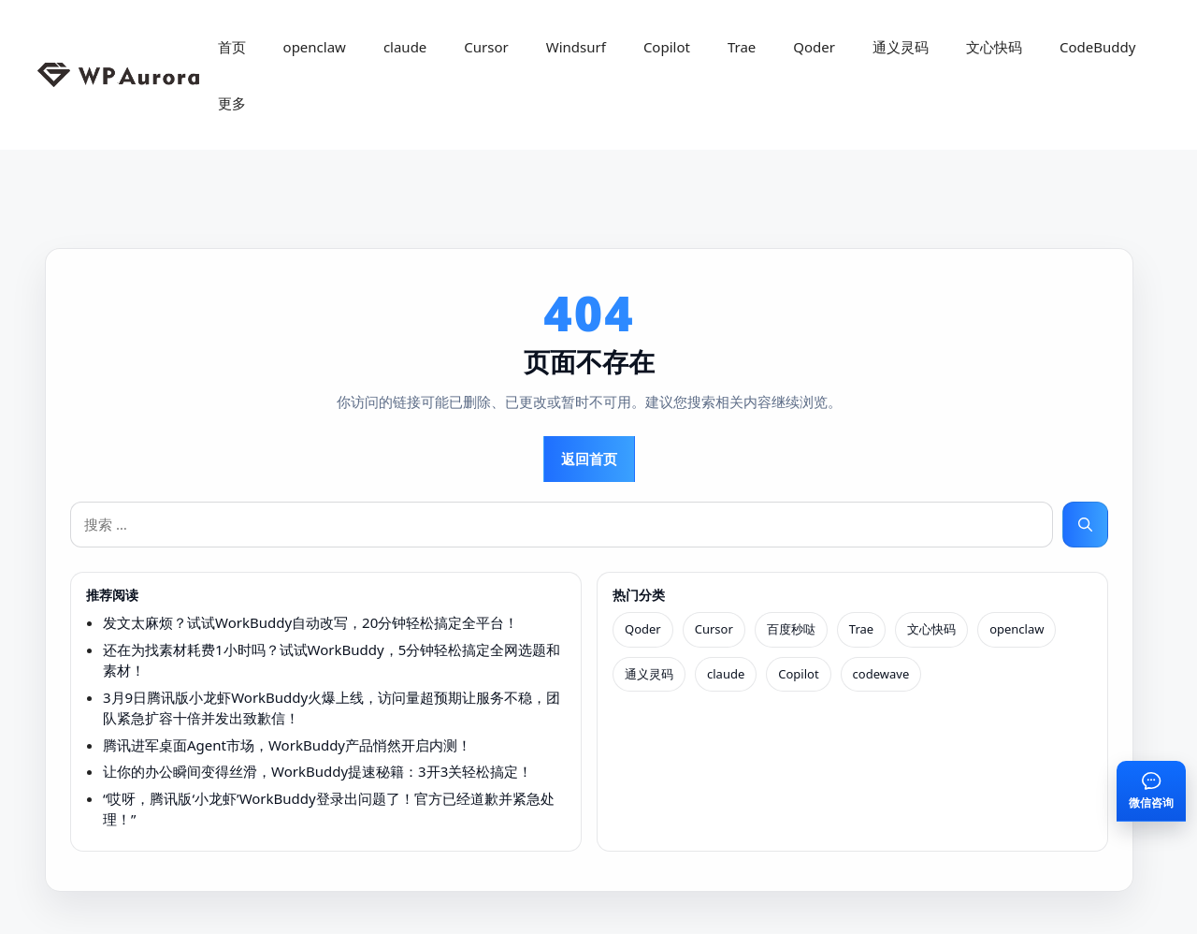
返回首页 (589, 458)
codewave (881, 673)
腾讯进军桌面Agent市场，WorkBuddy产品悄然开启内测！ (287, 745)
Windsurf (576, 46)
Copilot (666, 46)
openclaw (314, 46)
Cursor (486, 46)
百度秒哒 (791, 628)
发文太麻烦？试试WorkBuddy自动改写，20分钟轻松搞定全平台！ (310, 622)
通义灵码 (901, 46)
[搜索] (1085, 524)
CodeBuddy (1097, 46)
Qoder (814, 46)
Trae (742, 46)
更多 (232, 103)
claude (404, 46)
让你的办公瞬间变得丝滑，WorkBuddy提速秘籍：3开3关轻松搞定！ (317, 771)
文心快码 (994, 46)
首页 (232, 46)
